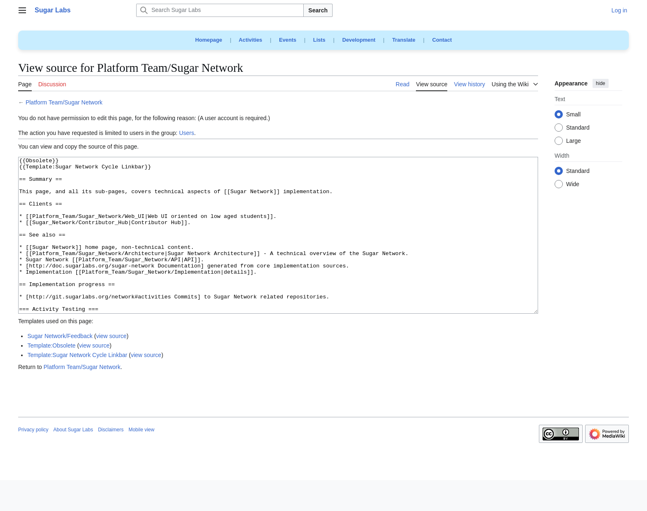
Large (573, 141)
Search (318, 10)
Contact (442, 40)
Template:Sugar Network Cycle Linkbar (77, 386)
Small (573, 114)
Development (358, 40)
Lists (319, 40)
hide (600, 83)
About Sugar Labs (73, 461)
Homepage (208, 40)
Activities (250, 40)
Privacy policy (33, 461)
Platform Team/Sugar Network (64, 102)
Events (287, 40)
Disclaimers (110, 461)
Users (186, 133)
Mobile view (141, 461)
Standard (578, 128)
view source (111, 367)
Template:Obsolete (51, 376)
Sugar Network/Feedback (59, 367)
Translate (404, 40)
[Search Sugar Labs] (220, 10)
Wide (572, 184)
